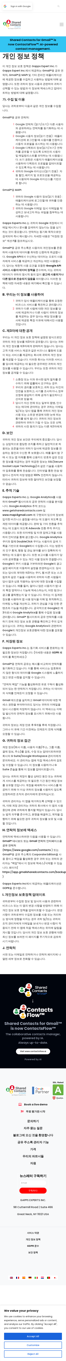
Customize (33, 1345)
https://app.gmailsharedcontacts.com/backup (34, 872)
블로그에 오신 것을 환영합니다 (33, 1135)
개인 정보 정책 (33, 1239)
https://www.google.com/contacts (27, 850)
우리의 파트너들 (33, 1156)
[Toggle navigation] (61, 24)
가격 (33, 1149)
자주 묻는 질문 (33, 1128)
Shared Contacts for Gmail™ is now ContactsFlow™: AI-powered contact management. (33, 44)
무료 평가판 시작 (35, 1111)
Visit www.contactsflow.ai (33, 1051)
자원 (33, 1163)
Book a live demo (36, 1104)
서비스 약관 (33, 1232)
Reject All (33, 1354)
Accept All (33, 1336)
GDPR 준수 (33, 1246)
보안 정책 (33, 1252)
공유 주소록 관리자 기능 (33, 1142)
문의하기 (33, 1121)
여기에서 (36, 283)
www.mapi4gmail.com (17, 515)
